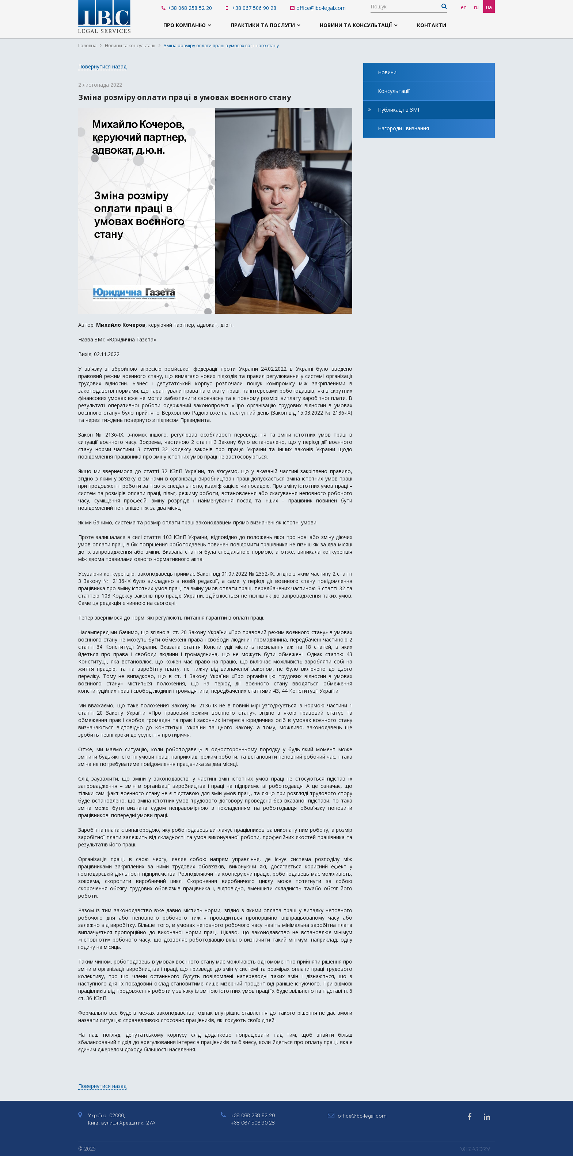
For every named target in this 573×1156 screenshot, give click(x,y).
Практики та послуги (263, 25)
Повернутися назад (102, 66)
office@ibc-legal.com (318, 7)
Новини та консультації (356, 25)
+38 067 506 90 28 (251, 7)
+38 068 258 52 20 (187, 7)
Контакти (431, 25)
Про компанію (184, 25)
